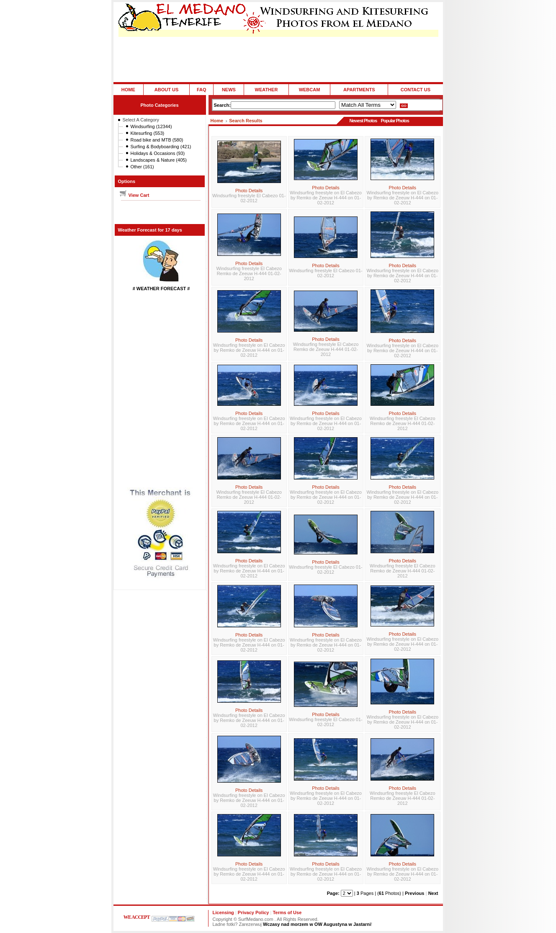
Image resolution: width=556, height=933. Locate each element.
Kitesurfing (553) (148, 133)
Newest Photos (363, 120)
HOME (128, 89)
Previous (414, 893)
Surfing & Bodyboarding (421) (161, 146)
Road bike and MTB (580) (157, 139)
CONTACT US (415, 89)
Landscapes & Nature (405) (159, 159)
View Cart (134, 195)
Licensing (223, 912)
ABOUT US (166, 89)
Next (433, 893)
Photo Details (249, 190)
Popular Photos (395, 120)
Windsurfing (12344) (151, 126)
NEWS (229, 89)
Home (217, 120)
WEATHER (266, 89)
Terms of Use (287, 912)
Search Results (245, 120)
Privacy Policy (253, 912)
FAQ (201, 89)
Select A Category (141, 119)
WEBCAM (309, 89)
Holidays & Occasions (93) (158, 153)
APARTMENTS (359, 89)
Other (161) (142, 166)
